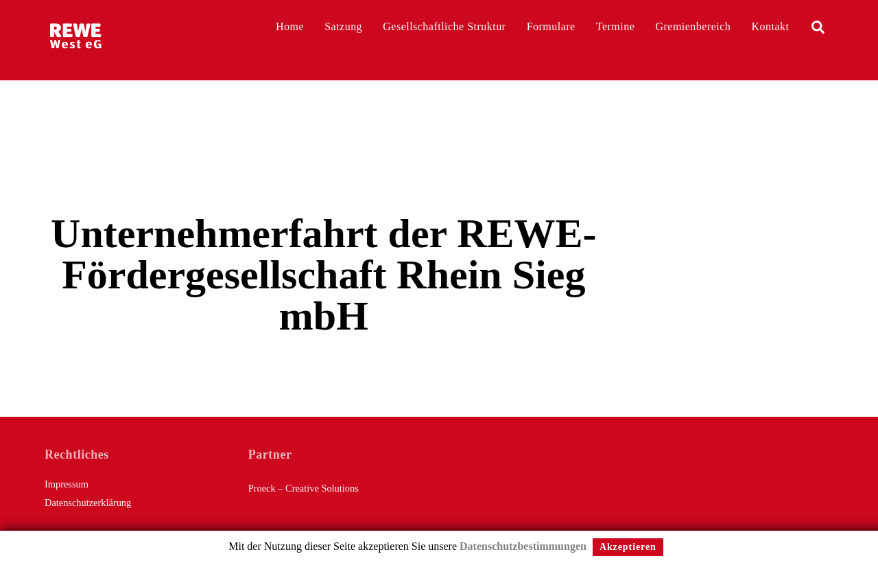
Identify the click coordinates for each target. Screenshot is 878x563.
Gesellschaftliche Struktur (444, 26)
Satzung (343, 26)
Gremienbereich (693, 26)
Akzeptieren (628, 547)
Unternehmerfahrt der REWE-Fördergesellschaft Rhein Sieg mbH (323, 274)
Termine (615, 26)
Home (290, 26)
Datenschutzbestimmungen (523, 546)
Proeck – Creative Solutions (303, 488)
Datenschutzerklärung (88, 502)
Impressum (66, 484)
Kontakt (771, 26)
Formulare (551, 26)
